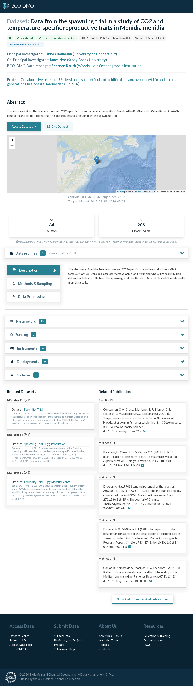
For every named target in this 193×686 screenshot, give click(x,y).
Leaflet (120, 191)
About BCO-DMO (110, 636)
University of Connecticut (95, 54)
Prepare (59, 644)
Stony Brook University (87, 59)
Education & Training (156, 636)
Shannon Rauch (64, 65)
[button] (187, 6)
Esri (139, 191)
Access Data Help (20, 644)
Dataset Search (19, 636)
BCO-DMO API (19, 649)
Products (104, 649)
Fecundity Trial (33, 409)
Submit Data (62, 636)
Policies (104, 644)
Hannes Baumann (58, 54)
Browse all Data (19, 640)
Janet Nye (58, 59)
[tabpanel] (127, 277)
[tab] (33, 270)
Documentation (153, 640)
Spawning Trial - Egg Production (44, 444)
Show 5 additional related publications (142, 599)
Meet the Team (108, 640)
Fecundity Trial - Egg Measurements (47, 482)
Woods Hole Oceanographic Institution (109, 65)
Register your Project (68, 640)
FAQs (147, 644)
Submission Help (64, 649)
